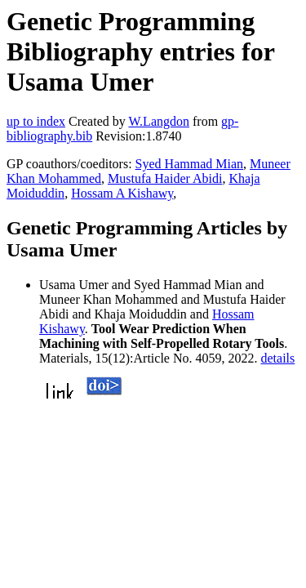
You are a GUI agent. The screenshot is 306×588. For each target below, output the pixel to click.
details (278, 358)
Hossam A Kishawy (122, 193)
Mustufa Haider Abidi (165, 178)
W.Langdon (158, 121)
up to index (36, 121)
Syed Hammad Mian (189, 164)
